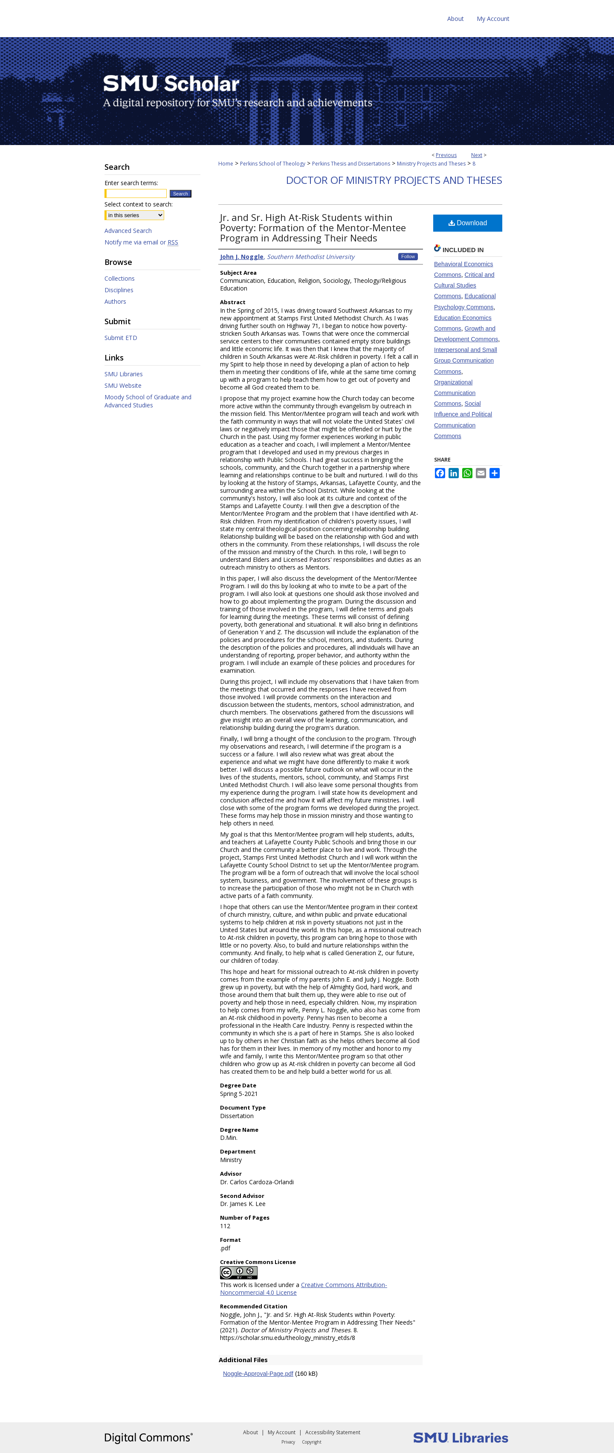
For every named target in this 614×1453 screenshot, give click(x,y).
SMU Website (123, 385)
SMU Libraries (123, 374)
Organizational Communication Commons (454, 393)
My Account (281, 1432)
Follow (408, 256)
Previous (446, 155)
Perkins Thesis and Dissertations (351, 163)
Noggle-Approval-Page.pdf (258, 1373)
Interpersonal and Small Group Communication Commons (465, 360)
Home (225, 163)
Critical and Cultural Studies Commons (464, 285)
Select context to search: (138, 204)
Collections (119, 278)
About (250, 1432)
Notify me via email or (141, 242)
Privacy (288, 1442)
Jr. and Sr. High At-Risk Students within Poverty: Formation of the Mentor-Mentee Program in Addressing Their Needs (313, 227)
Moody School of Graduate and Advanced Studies (147, 401)
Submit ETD (120, 338)
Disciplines (118, 290)
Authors (115, 301)
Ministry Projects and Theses (431, 163)
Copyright (311, 1442)
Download (468, 223)
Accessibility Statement (332, 1432)
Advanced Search (128, 231)
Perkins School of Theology (272, 163)
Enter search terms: (131, 183)
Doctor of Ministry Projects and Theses (394, 180)
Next (476, 155)
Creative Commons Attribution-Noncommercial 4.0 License (303, 1288)
